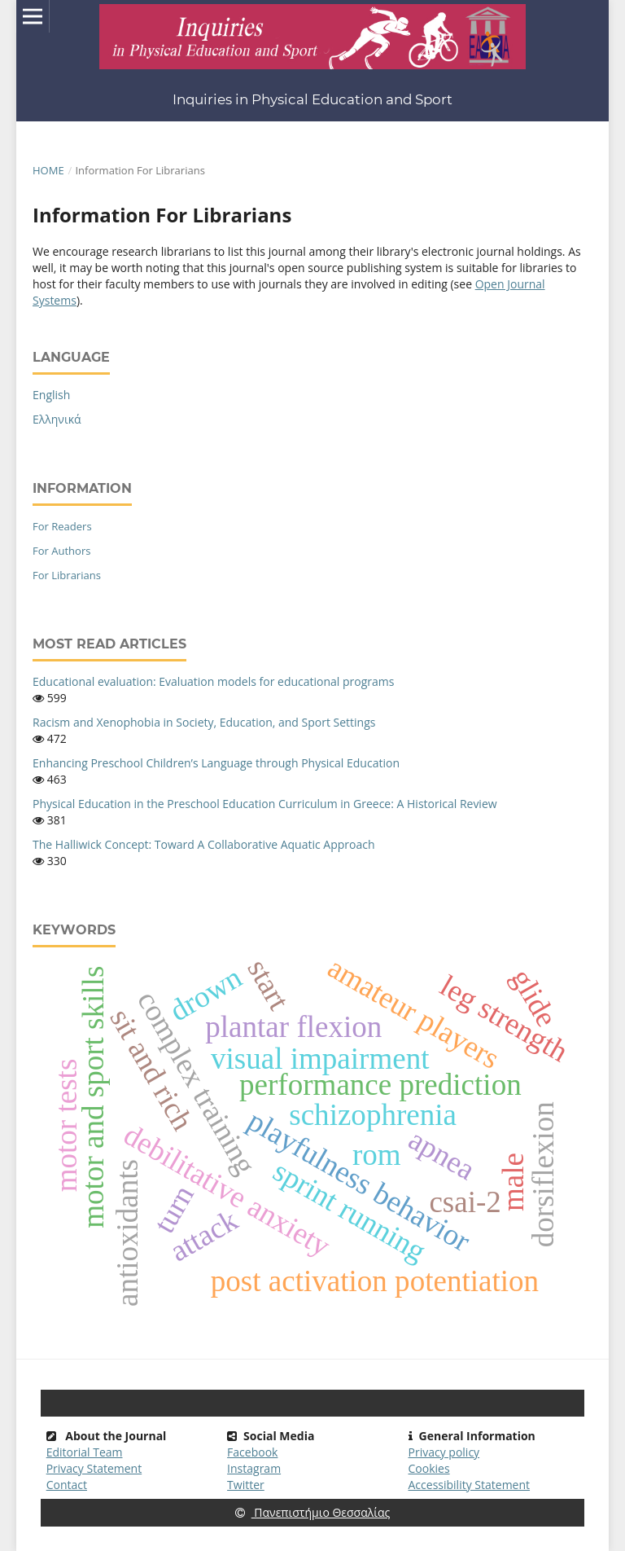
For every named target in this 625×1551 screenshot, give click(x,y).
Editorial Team (84, 1452)
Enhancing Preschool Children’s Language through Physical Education (216, 763)
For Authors (61, 550)
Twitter (245, 1484)
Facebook (252, 1452)
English (51, 394)
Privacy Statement (94, 1468)
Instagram (254, 1468)
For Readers (62, 526)
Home (48, 170)
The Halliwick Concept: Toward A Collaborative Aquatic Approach (203, 844)
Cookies (429, 1468)
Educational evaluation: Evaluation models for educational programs (213, 681)
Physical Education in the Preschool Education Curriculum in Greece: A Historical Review (265, 803)
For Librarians (67, 575)
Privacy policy (444, 1452)
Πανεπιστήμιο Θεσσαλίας (313, 1512)
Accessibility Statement (470, 1484)
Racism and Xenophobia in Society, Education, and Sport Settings (204, 722)
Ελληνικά (57, 419)
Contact (66, 1484)
